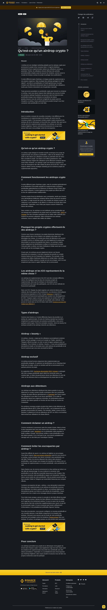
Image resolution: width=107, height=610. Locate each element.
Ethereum (50, 294)
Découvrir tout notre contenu (53, 572)
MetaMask (38, 431)
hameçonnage (54, 517)
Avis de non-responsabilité (69, 591)
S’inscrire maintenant (86, 154)
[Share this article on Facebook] (83, 18)
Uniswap (23, 214)
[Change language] (100, 2)
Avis (67, 597)
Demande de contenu (71, 594)
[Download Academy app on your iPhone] (24, 588)
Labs (56, 586)
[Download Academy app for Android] (33, 588)
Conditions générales (71, 583)
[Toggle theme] (103, 2)
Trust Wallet (56, 592)
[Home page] (10, 3)
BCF (56, 583)
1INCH (63, 212)
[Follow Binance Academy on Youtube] (85, 579)
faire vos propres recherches (42, 455)
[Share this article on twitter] (79, 18)
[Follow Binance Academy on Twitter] (81, 579)
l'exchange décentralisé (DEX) (43, 371)
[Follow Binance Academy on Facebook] (78, 579)
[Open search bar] (97, 2)
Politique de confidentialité (69, 586)
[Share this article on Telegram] (88, 18)
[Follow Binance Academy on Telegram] (83, 579)
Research (57, 588)
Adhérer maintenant (66, 7)
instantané (51, 394)
